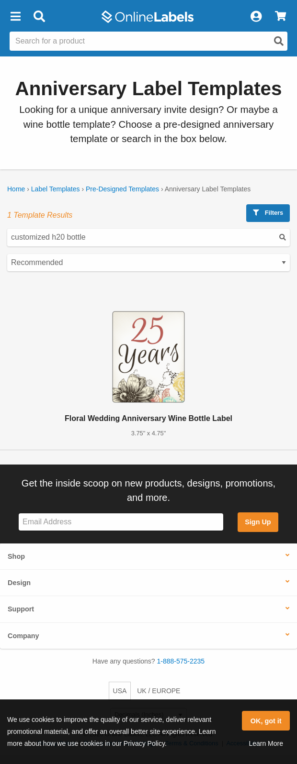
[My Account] (256, 16)
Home (16, 189)
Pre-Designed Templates (122, 189)
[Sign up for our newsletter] (121, 522)
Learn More (266, 743)
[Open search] (278, 41)
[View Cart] (280, 17)
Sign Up (258, 522)
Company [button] (23, 636)
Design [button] (19, 583)
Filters (268, 212)
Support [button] (21, 609)
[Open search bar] (39, 16)
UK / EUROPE (158, 691)
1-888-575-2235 (181, 661)
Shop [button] (16, 556)
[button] (15, 16)
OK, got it (266, 721)
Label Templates (55, 189)
